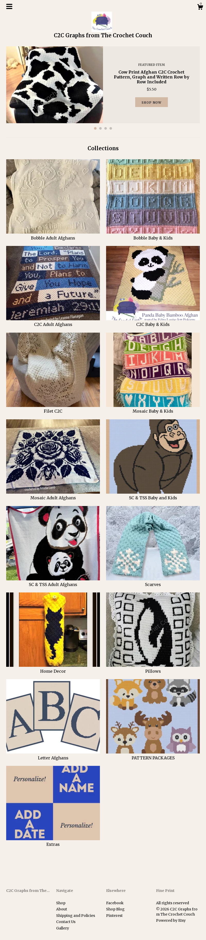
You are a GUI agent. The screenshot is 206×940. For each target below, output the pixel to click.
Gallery (62, 928)
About (61, 909)
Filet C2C (53, 408)
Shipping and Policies (75, 915)
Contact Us (65, 921)
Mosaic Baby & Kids (153, 408)
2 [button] (100, 128)
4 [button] (110, 128)
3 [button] (105, 128)
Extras (53, 841)
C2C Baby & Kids (153, 321)
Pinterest (114, 915)
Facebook (115, 903)
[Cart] (200, 8)
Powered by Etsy (171, 920)
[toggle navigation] (9, 6)
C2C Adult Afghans (53, 321)
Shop (60, 903)
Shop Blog (115, 909)
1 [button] (95, 128)
